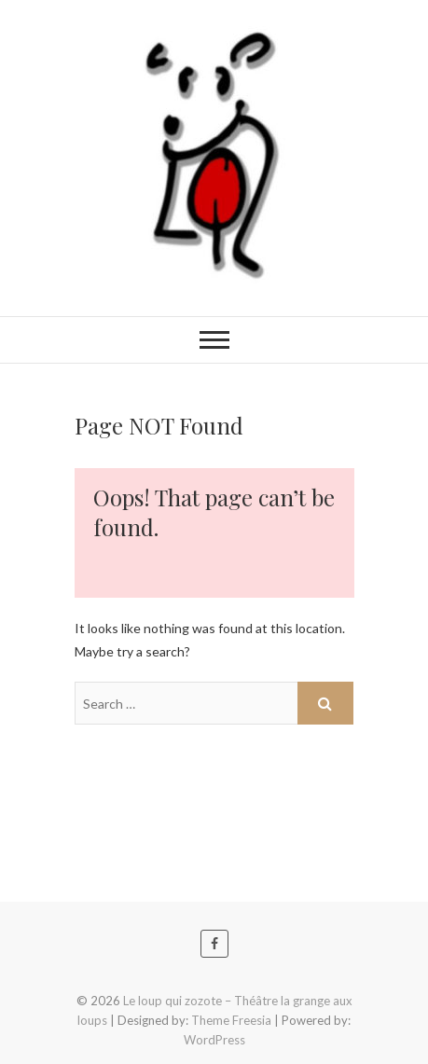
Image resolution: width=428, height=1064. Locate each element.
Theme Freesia (231, 1020)
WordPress (214, 1039)
